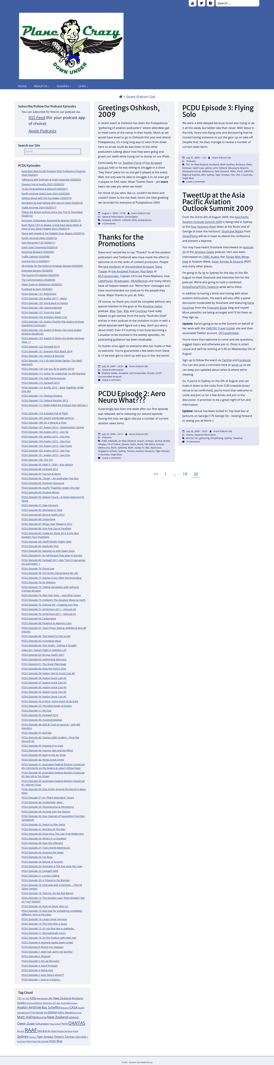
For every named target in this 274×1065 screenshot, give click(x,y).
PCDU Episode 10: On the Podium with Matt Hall (48, 937)
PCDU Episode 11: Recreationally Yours (43, 933)
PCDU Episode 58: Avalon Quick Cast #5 (43, 678)
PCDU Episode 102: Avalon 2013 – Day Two (45, 450)
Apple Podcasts (42, 130)
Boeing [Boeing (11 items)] (65, 1007)
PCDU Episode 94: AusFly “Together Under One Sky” (50, 487)
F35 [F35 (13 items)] (46, 1012)
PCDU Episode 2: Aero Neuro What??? (42, 975)
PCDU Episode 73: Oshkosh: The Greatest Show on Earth (53, 600)
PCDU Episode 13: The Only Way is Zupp (44, 923)
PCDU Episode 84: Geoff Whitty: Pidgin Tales (46, 541)
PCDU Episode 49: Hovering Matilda (41, 719)
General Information (113, 216)
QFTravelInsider (228, 333)
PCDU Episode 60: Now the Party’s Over (43, 668)
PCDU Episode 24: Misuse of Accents (42, 861)
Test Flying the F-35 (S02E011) (38, 242)
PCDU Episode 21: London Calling (40, 875)
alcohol (189, 438)
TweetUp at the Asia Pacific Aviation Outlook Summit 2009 (217, 202)
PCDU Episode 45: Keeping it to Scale (42, 745)
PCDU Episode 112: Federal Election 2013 (44, 400)
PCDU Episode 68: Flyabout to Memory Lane (46, 623)
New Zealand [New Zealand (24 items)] (57, 1017)
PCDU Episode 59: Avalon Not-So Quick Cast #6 (48, 673)
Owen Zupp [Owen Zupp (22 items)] (26, 1023)
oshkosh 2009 (129, 220)
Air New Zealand (199, 164)
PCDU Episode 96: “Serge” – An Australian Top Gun (50, 478)
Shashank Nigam (232, 231)
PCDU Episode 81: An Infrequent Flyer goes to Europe (51, 555)
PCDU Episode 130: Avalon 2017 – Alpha (44, 298)
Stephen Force (132, 163)
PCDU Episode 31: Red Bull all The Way (43, 829)
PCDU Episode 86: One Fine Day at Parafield (46, 528)
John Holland (220, 167)
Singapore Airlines (107, 451)
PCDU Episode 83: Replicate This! (40, 546)
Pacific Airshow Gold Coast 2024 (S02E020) (45, 193)
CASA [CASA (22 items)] (73, 1007)
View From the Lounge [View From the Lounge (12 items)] (37, 1041)
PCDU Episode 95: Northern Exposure (42, 483)
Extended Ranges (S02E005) (37, 270)
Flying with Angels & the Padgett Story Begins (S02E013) (52, 233)
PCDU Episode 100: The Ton (37, 459)
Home (22, 86)
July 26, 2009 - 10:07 (196, 431)
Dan (119, 311)
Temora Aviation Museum (140, 451)
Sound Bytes (131, 216)
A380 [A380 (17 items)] (33, 998)
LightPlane (105, 281)
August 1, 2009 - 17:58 (113, 213)
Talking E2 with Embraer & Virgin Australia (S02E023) (51, 179)
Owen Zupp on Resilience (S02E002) (41, 284)
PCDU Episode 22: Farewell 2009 (39, 871)
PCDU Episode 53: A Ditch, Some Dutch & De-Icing (49, 701)
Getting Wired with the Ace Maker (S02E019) (46, 198)
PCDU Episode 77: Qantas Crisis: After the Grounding (51, 577)
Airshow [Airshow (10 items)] (29, 1003)
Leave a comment (195, 181)
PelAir (233, 171)
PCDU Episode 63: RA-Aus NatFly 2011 (42, 654)
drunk (140, 444)
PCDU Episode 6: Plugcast (36, 956)
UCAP (158, 373)
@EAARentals (139, 281)
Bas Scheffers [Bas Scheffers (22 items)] (52, 1007)
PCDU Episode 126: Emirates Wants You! (44, 317)
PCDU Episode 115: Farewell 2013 (40, 382)
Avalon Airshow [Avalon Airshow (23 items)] (29, 1007)
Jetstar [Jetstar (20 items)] (52, 1012)
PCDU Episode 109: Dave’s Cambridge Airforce (47, 418)
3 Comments (109, 223)
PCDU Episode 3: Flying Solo (37, 970)
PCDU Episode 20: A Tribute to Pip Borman (45, 880)
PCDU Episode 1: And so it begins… (41, 979)
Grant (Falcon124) (140, 213)
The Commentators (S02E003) (38, 279)
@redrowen (121, 281)
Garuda (160, 444)
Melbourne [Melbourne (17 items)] (39, 1017)
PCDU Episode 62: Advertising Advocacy (43, 659)
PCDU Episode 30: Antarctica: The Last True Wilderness (52, 833)
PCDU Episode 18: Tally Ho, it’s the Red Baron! (47, 893)
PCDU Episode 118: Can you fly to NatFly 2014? (47, 368)
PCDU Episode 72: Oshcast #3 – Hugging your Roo (49, 604)
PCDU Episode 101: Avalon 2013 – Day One (45, 455)
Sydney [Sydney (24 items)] (22, 1036)
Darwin (125, 444)
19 (185, 473)
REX (203, 174)
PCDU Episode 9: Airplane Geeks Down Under (47, 942)
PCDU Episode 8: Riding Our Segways (42, 947)
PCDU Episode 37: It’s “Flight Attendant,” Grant (47, 797)
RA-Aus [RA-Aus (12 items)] (20, 1031)
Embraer (186, 167)
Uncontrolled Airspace (139, 267)
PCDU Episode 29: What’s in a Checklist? (44, 838)
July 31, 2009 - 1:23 (196, 157)
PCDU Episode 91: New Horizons (39, 505)
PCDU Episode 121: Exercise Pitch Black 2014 (46, 351)
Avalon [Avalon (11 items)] (74, 1003)
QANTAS (248, 171)
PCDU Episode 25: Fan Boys (37, 857)
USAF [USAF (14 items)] (83, 1036)
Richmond (156, 447)
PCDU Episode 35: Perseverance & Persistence (47, 806)
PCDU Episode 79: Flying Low (37, 568)
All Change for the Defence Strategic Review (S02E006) (52, 266)
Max (113, 311)
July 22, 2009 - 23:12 (112, 434)
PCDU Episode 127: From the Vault (41, 312)
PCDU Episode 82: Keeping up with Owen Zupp (48, 551)
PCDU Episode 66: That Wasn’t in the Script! (46, 636)
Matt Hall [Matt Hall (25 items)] (24, 1017)
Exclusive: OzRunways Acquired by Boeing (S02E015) (51, 220)
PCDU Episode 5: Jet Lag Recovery (40, 961)
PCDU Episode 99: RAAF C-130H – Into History (47, 464)
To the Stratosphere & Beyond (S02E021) (44, 188)
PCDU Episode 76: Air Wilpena (38, 582)
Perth (240, 171)
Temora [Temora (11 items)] (32, 1037)
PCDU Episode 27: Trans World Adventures (45, 847)
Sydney (210, 174)
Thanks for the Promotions (121, 240)
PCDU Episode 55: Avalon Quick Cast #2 (43, 692)
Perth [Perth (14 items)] (65, 1023)
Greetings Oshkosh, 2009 (129, 111)
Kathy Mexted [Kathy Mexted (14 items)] (66, 1012)
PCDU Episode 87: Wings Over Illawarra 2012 (46, 524)
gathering (204, 438)
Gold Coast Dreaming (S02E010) (39, 247)
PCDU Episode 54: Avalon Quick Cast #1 (43, 696)
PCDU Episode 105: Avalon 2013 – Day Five (45, 436)
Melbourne (208, 171)
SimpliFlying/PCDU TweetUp (200, 287)
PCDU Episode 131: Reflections (38, 293)
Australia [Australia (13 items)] (66, 1003)
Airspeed (106, 220)
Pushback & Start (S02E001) (37, 289)
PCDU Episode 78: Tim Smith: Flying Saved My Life (49, 573)
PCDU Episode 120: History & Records (42, 356)
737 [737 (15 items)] (19, 998)
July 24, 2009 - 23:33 (112, 366)
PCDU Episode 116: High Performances (43, 378)
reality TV (139, 447)
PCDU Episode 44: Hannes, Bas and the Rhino (47, 750)
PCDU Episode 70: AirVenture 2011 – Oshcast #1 (48, 614)
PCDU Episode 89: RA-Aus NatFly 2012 (42, 514)
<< (155, 473)
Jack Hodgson (112, 267)
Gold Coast (198, 167)
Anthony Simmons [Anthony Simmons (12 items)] (43, 1003)
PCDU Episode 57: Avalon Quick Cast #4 (43, 682)
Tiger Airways (222, 174)
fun (196, 438)
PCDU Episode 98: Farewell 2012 (39, 469)
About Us (40, 86)
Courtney (141, 311)
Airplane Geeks (204, 252)
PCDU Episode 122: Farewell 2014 (40, 346)
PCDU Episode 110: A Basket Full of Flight (44, 413)
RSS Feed (37, 117)
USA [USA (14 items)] (77, 1036)
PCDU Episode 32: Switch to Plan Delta (43, 824)
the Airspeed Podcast (125, 271)
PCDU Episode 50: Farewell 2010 (39, 715)
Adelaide (112, 440)
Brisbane (240, 164)
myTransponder (137, 373)
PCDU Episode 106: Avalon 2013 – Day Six (44, 432)
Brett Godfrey (227, 164)
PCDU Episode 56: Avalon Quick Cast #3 (43, 687)
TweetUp (238, 438)
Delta (249, 164)
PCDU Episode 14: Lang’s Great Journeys (44, 919)
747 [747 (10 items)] (23, 998)
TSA (232, 174)
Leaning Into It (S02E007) (35, 261)
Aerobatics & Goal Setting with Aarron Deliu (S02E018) (52, 202)
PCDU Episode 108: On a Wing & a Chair (44, 422)
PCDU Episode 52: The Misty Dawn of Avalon (46, 705)
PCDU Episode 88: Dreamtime (38, 519)
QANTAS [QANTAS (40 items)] (76, 1023)
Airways (149, 440)
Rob (126, 311)
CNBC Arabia (210, 257)
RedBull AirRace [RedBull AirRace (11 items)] (64, 1031)
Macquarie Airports (238, 167)
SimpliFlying (190, 236)
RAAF (130, 447)
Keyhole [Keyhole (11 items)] (78, 1012)
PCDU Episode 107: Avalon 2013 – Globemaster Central (52, 427)
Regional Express (191, 174)
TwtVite (227, 360)
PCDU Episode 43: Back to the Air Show (43, 755)
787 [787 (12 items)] (27, 998)
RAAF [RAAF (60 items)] (31, 1030)
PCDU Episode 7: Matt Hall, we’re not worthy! (46, 951)
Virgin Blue (188, 178)
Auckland (214, 164)
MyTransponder (108, 276)
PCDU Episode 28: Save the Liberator (42, 843)
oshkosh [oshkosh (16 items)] (73, 1017)
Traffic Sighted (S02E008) (35, 256)
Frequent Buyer (217, 308)
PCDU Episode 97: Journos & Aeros (41, 473)
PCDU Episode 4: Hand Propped (39, 965)
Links (82, 86)
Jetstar (208, 167)
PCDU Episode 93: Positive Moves (40, 492)
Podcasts (191, 161)
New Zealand (222, 171)
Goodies (63, 86)
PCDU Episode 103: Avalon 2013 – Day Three (46, 445)
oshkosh (116, 220)
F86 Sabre (150, 444)
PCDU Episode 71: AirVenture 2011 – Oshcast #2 (48, 609)
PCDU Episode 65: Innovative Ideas (41, 640)
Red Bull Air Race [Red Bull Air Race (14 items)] (47, 1031)
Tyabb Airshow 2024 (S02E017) (38, 207)
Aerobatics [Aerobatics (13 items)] (42, 998)
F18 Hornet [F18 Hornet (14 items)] (36, 1012)
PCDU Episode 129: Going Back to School (44, 303)
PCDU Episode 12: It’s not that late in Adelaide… (48, 928)
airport (140, 440)
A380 (104, 440)
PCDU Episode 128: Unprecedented (41, 307)
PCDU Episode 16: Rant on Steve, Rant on (44, 906)
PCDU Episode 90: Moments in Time (41, 510)
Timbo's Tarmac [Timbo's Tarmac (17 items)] (64, 1037)
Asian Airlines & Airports (227, 261)
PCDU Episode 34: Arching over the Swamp (45, 811)
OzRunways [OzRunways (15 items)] (42, 1023)
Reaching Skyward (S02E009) (37, 252)
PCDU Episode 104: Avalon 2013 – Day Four (45, 441)
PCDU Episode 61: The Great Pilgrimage (43, 664)
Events (189, 434)
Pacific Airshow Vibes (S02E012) (39, 238)
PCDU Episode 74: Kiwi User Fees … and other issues (51, 595)
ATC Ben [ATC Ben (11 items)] (56, 1003)
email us (237, 365)
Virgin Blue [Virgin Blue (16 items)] (55, 1041)
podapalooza (145, 220)
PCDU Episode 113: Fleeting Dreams (41, 395)
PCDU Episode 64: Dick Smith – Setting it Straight (49, 645)
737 (188, 164)
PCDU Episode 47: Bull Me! (36, 732)
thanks (150, 373)
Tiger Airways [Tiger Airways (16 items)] (45, 1037)
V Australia (246, 174)
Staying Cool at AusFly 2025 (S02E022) (42, 184)
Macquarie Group (191, 171)
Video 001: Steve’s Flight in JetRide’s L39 (43, 650)
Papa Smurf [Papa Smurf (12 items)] (55, 1023)
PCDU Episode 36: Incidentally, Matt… (42, 802)
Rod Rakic (146, 271)
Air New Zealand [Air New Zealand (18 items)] (60, 998)
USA (238, 174)
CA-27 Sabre (113, 444)
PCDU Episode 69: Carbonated (38, 618)
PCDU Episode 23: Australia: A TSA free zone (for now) (51, 866)
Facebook (244, 360)
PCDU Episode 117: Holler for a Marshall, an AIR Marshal (53, 373)
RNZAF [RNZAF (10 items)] (75, 1031)
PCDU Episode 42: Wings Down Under (42, 759)
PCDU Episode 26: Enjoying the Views (42, 852)
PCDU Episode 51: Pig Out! (36, 710)
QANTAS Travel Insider (220, 328)
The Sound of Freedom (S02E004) (40, 275)
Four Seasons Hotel (203, 227)
